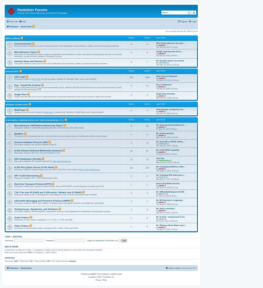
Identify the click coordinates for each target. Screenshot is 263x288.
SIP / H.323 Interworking (26, 175)
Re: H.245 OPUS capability (167, 150)
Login (7, 237)
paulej (161, 45)
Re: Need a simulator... (166, 209)
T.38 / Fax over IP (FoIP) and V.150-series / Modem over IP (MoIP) (48, 192)
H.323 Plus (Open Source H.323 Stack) (34, 167)
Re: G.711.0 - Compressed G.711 (170, 217)
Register (17, 237)
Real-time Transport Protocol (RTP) (32, 184)
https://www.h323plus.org (89, 170)
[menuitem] (22, 22)
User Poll (160, 158)
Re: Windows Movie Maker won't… (171, 225)
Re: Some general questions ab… (171, 125)
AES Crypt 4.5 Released (166, 76)
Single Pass (20, 94)
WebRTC (18, 134)
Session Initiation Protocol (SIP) (31, 142)
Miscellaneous (13, 38)
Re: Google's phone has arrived (170, 61)
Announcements (23, 43)
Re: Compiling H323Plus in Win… (170, 167)
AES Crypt (19, 77)
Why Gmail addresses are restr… (170, 43)
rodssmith (163, 63)
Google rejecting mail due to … (169, 52)
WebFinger (20, 110)
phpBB (92, 274)
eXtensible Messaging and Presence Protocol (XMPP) (42, 201)
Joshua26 (163, 144)
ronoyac (72, 261)
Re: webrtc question (165, 133)
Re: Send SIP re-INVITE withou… (170, 142)
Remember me (112, 240)
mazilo (161, 219)
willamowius (164, 160)
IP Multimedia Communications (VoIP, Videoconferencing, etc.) (35, 120)
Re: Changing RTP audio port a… (170, 175)
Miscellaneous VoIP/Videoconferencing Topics (38, 125)
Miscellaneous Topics (25, 52)
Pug (39, 87)
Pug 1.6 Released (163, 85)
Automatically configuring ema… (170, 109)
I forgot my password (95, 240)
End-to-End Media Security (168, 183)
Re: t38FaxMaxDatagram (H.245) (170, 192)
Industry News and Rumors (28, 61)
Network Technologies (17, 105)
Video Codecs (21, 226)
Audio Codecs (21, 217)
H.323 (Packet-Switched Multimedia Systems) (38, 150)
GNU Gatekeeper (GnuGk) (27, 159)
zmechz (162, 177)
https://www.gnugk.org (61, 161)
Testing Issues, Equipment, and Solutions (36, 209)
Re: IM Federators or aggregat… (170, 200)
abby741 (162, 194)
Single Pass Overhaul (165, 94)
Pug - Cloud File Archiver (27, 85)
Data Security (12, 72)
